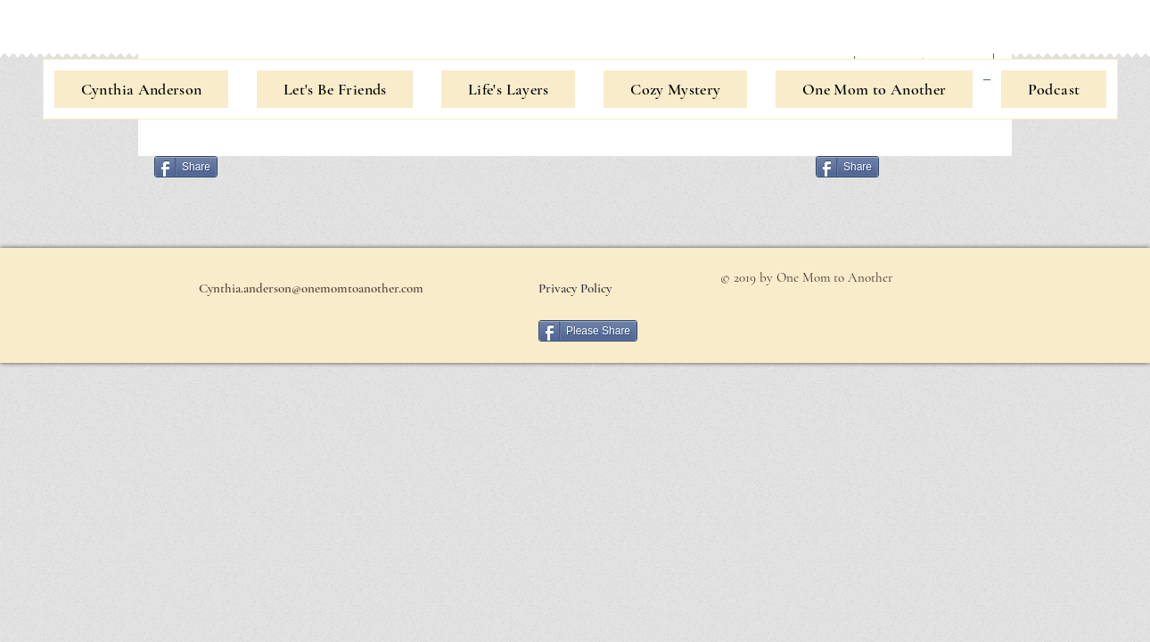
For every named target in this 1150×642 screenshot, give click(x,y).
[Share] (186, 166)
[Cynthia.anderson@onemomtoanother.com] (310, 288)
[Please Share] (587, 331)
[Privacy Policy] (575, 288)
